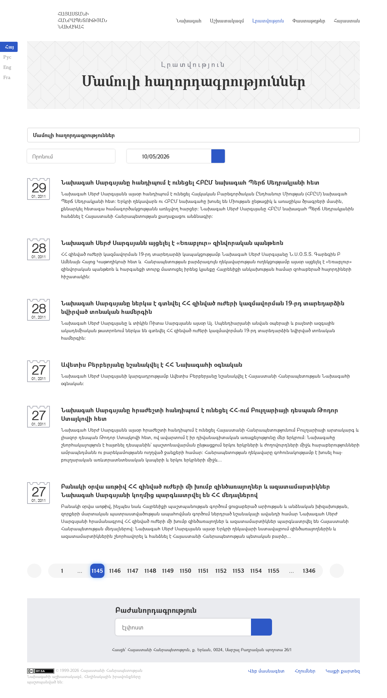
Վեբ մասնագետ (266, 670)
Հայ (9, 46)
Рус (7, 57)
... (134, 156)
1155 (273, 570)
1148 (150, 570)
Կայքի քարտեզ (343, 670)
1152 (221, 570)
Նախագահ (188, 20)
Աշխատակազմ (227, 20)
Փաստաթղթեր (308, 20)
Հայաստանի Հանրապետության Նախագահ (82, 20)
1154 (256, 570)
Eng (7, 67)
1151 (203, 570)
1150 (185, 570)
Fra (7, 77)
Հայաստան (347, 20)
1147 (132, 570)
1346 (309, 570)
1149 (168, 570)
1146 (115, 570)
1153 (238, 570)
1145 (97, 570)
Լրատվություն (268, 20)
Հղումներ (305, 670)
